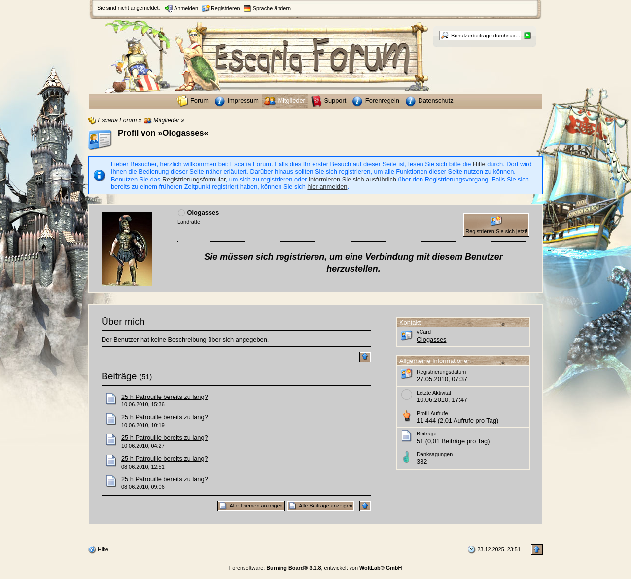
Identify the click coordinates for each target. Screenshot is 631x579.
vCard (424, 332)
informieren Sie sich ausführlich (352, 179)
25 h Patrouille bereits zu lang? (164, 396)
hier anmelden (327, 186)
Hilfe (479, 164)
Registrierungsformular (194, 179)
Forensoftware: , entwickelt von (315, 568)
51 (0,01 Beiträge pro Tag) (453, 441)
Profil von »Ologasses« (163, 133)
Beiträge (119, 376)
